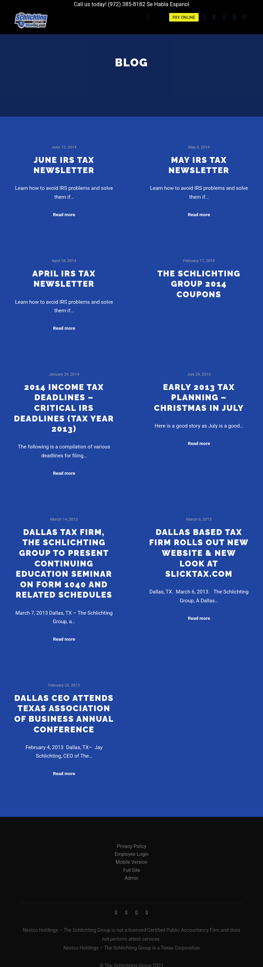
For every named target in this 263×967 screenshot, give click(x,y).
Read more (64, 211)
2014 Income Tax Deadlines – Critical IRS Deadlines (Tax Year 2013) (64, 405)
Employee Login (132, 851)
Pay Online (184, 17)
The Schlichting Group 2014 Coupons (199, 281)
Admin (131, 875)
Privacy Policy (131, 843)
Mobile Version (132, 859)
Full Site (131, 867)
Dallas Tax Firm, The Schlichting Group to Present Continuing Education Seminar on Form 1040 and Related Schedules (64, 561)
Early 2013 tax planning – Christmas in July (199, 395)
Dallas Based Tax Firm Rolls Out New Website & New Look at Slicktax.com (199, 550)
